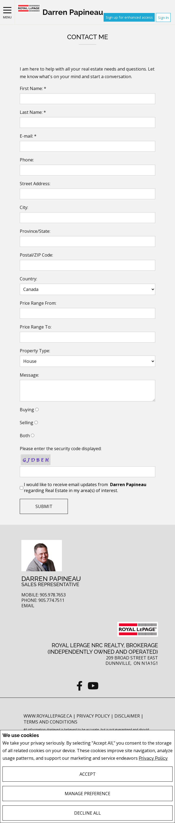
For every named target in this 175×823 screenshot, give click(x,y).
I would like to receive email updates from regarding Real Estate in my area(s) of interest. (85, 487)
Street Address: (35, 184)
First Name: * (33, 88)
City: (24, 207)
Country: (28, 279)
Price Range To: (35, 327)
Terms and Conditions (50, 722)
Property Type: (35, 351)
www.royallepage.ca (48, 716)
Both (25, 436)
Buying (27, 410)
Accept (88, 774)
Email (27, 606)
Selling (26, 423)
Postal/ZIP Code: (36, 255)
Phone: (27, 160)
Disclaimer (127, 716)
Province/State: (35, 231)
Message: (29, 375)
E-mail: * (28, 136)
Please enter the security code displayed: (60, 449)
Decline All (87, 813)
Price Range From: (38, 303)
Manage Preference (87, 794)
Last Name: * (33, 112)
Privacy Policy (153, 758)
